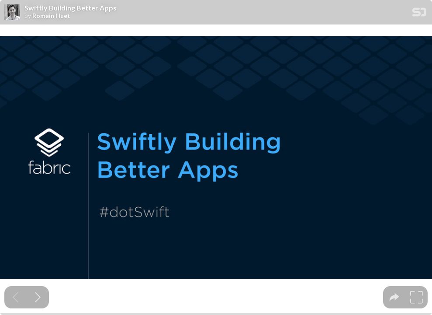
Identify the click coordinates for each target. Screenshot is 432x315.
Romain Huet (51, 16)
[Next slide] (38, 297)
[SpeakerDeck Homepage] (419, 14)
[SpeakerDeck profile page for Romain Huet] (12, 12)
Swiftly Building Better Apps (70, 7)
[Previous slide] (15, 297)
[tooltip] (394, 297)
